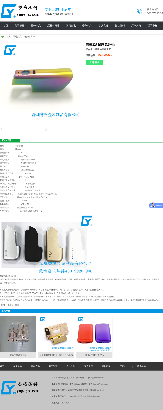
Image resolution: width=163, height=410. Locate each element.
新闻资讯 (71, 25)
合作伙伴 (87, 25)
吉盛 (17, 305)
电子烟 (10, 305)
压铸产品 (36, 25)
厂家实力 (136, 25)
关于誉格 (19, 25)
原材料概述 (53, 25)
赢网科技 (65, 403)
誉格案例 (120, 25)
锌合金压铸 (29, 36)
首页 (5, 25)
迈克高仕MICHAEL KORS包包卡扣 (56, 355)
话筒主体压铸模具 (18, 355)
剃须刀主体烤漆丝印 (94, 355)
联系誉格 (152, 25)
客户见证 (103, 25)
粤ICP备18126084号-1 (96, 378)
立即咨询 (94, 62)
